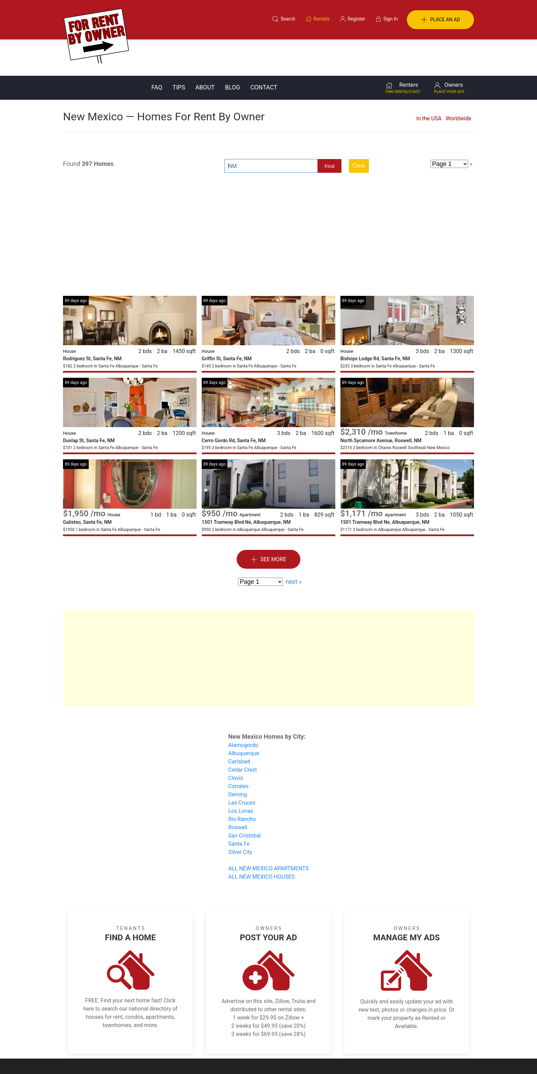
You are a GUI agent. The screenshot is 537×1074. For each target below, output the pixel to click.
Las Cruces (241, 766)
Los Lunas (240, 774)
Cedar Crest (242, 733)
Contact (263, 51)
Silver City (240, 815)
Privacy (273, 1040)
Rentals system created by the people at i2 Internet (376, 1058)
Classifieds (156, 1040)
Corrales (238, 750)
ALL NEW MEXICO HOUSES (261, 840)
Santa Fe (239, 807)
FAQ (156, 51)
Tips (179, 51)
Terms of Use (198, 1040)
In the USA (428, 82)
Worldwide (458, 82)
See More (268, 523)
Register (383, 1040)
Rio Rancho (242, 783)
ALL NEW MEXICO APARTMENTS (268, 832)
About (205, 51)
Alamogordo (243, 708)
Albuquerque (243, 717)
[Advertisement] (268, 205)
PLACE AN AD (440, 19)
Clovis (235, 741)
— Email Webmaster (453, 1058)
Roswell (238, 791)
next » (294, 545)
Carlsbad (239, 725)
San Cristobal (244, 799)
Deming (237, 758)
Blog (232, 51)
